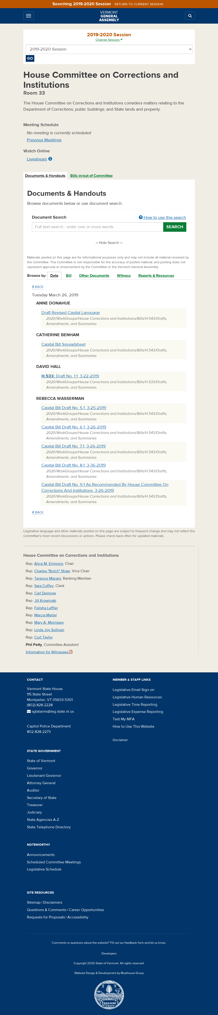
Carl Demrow (45, 593)
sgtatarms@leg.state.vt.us (50, 711)
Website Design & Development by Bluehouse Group (109, 973)
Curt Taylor (43, 637)
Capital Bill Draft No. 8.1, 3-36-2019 (73, 465)
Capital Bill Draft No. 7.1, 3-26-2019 (73, 446)
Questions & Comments (46, 909)
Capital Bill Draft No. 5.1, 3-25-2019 (73, 408)
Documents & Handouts (45, 175)
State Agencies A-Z (43, 819)
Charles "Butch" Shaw (52, 571)
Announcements (41, 854)
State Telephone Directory (49, 827)
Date (54, 275)
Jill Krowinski (45, 600)
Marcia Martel (45, 615)
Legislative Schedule (44, 869)
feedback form (134, 943)
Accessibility (77, 917)
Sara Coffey (44, 585)
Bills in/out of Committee (91, 175)
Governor (34, 768)
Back (37, 287)
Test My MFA (124, 719)
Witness (124, 275)
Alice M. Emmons (48, 563)
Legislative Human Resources (137, 697)
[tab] (45, 176)
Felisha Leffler (46, 608)
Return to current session (139, 4)
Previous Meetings (44, 140)
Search (174, 227)
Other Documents (94, 275)
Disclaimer (120, 740)
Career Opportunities (86, 909)
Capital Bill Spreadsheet (63, 344)
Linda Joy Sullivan (49, 630)
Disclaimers (52, 902)
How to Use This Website (133, 726)
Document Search (109, 217)
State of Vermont (41, 760)
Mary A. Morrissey (49, 622)
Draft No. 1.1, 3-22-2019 (70, 376)
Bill (68, 275)
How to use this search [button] (162, 217)
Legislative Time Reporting (135, 704)
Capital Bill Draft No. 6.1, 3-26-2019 (73, 427)
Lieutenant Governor (44, 775)
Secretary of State (41, 797)
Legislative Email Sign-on (133, 689)
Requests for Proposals (46, 917)
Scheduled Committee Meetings (54, 862)
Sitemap (34, 902)
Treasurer (35, 805)
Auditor (33, 790)
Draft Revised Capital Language (70, 312)
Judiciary (34, 812)
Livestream (37, 159)
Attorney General (41, 783)
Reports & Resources (156, 275)
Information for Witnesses (49, 652)
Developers (109, 953)
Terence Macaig (47, 578)
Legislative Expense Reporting (138, 711)
